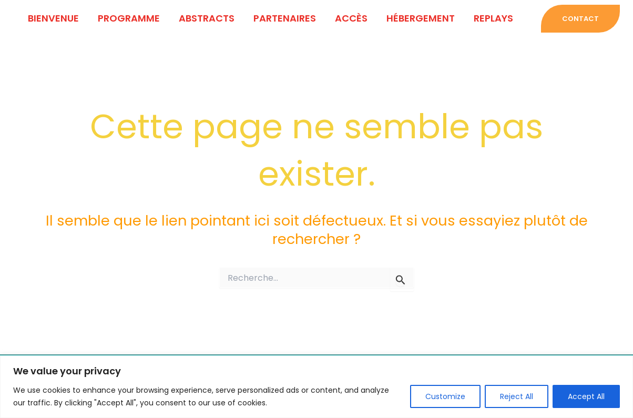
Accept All (586, 396)
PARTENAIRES (284, 18)
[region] (316, 386)
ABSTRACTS (206, 18)
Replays (493, 18)
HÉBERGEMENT (420, 18)
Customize (445, 396)
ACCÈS (351, 18)
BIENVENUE (53, 18)
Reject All (516, 396)
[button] (578, 19)
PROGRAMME (129, 18)
